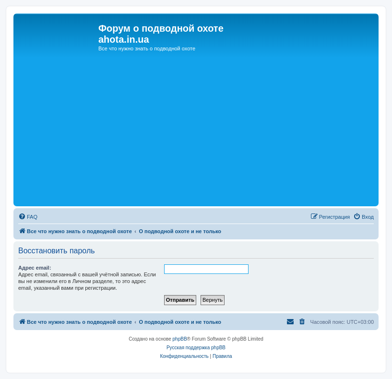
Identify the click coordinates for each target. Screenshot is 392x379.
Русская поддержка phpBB (196, 347)
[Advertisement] (196, 132)
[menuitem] (27, 217)
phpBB (180, 339)
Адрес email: (34, 268)
